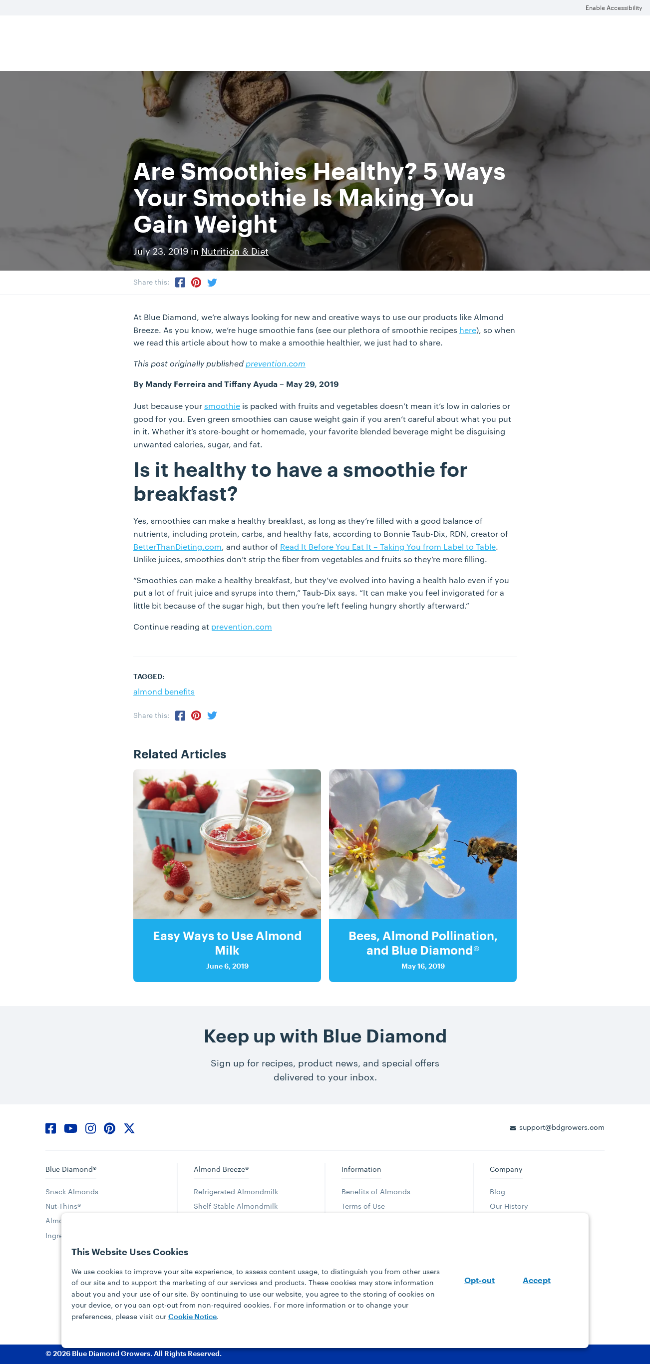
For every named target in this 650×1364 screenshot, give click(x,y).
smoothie (222, 405)
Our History (509, 1206)
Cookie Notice (192, 1316)
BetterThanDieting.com (177, 546)
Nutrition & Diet (235, 251)
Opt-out (479, 1281)
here (467, 330)
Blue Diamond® (70, 1169)
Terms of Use (363, 1206)
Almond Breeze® (221, 1169)
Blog (497, 1191)
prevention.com (276, 363)
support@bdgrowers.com (562, 1127)
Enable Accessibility (614, 7)
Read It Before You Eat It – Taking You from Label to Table (388, 546)
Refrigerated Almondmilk (236, 1191)
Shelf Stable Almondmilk (236, 1206)
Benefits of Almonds (375, 1191)
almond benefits (164, 691)
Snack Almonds (71, 1191)
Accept (537, 1281)
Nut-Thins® (63, 1206)
